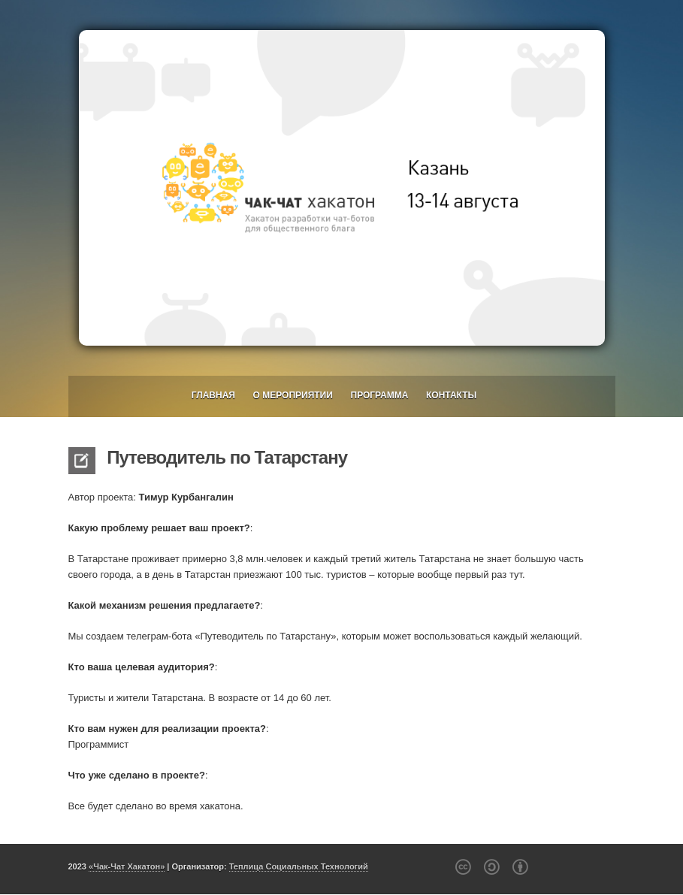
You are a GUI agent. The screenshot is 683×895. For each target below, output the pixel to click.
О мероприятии (293, 395)
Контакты (451, 395)
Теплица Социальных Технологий (298, 866)
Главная (213, 395)
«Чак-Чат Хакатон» (127, 866)
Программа (380, 395)
